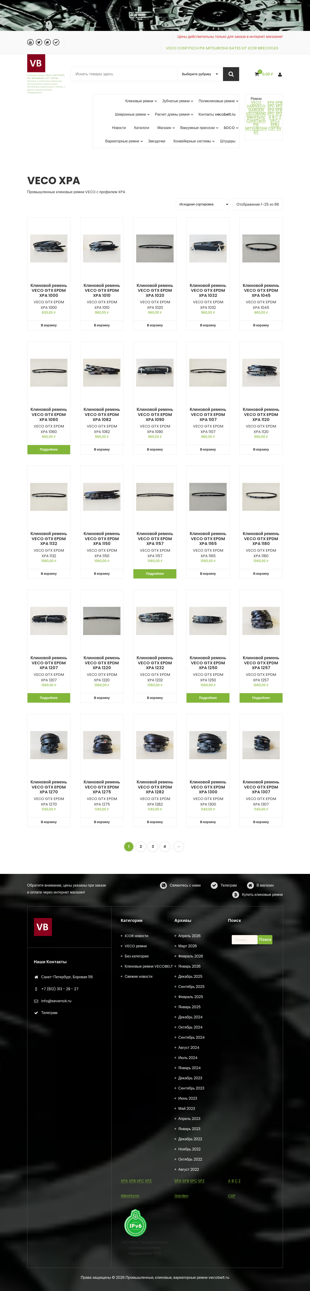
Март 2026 (187, 1282)
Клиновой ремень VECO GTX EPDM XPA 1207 (48, 662)
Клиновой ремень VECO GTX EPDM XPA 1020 (155, 290)
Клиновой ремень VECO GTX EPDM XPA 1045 (261, 290)
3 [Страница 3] (153, 846)
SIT (244, 48)
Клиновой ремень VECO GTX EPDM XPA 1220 (102, 662)
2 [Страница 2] (141, 846)
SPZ (279, 113)
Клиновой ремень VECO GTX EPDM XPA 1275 (102, 786)
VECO (171, 48)
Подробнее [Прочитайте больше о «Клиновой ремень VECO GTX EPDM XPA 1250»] (208, 697)
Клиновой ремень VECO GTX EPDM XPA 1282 (155, 786)
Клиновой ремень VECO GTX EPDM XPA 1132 (48, 538)
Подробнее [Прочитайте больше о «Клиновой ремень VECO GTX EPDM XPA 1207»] (49, 697)
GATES (235, 48)
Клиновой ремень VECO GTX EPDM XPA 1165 (208, 538)
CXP (272, 128)
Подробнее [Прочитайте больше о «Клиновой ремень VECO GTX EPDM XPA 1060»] (49, 449)
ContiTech (256, 120)
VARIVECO (256, 106)
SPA (271, 109)
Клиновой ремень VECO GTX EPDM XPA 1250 (208, 662)
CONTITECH (188, 48)
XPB (278, 102)
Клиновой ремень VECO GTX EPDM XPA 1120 (261, 414)
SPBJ (275, 124)
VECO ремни (136, 1282)
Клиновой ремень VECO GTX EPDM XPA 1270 (48, 786)
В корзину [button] (49, 325)
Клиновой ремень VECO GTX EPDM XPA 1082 (102, 414)
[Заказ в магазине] (202, 204)
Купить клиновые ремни (262, 909)
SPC (271, 113)
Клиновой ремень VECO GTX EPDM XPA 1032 (208, 290)
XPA (270, 102)
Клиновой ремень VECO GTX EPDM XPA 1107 (208, 414)
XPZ (278, 106)
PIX (202, 48)
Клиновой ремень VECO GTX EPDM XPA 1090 (155, 414)
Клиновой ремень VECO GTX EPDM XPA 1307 (261, 786)
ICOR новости (136, 1271)
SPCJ (275, 120)
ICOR (252, 48)
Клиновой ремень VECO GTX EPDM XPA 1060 (48, 414)
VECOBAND (256, 113)
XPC (271, 106)
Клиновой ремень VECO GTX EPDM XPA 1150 (102, 538)
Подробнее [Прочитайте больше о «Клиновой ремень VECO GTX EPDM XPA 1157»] (155, 573)
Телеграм (228, 900)
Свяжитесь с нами (185, 900)
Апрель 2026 (189, 1271)
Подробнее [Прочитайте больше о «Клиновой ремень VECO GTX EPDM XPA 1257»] (261, 697)
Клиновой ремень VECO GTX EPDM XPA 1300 (208, 786)
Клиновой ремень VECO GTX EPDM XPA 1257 (261, 662)
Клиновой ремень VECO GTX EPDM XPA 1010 (102, 290)
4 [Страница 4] (164, 846)
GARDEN (256, 109)
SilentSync (256, 117)
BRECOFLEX (268, 48)
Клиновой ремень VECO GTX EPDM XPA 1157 (155, 538)
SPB (278, 109)
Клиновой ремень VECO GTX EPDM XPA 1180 (261, 538)
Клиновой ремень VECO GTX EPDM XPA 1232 (155, 662)
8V (279, 128)
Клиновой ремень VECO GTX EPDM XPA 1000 (48, 290)
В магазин (265, 900)
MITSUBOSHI (217, 48)
